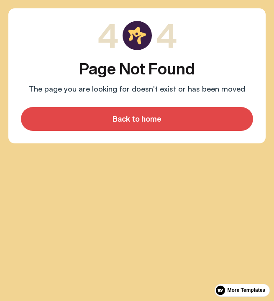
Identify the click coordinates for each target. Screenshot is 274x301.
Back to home (137, 118)
